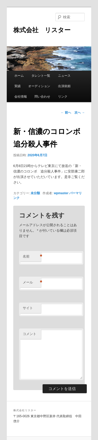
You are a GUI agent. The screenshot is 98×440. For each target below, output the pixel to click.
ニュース (64, 75)
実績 (17, 86)
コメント (29, 334)
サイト (28, 308)
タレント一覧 (40, 75)
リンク (62, 96)
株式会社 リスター (42, 30)
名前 (32, 256)
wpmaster (61, 193)
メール (32, 282)
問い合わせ (42, 96)
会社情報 (20, 96)
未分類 (35, 193)
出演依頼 (64, 86)
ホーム (19, 75)
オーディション (39, 86)
